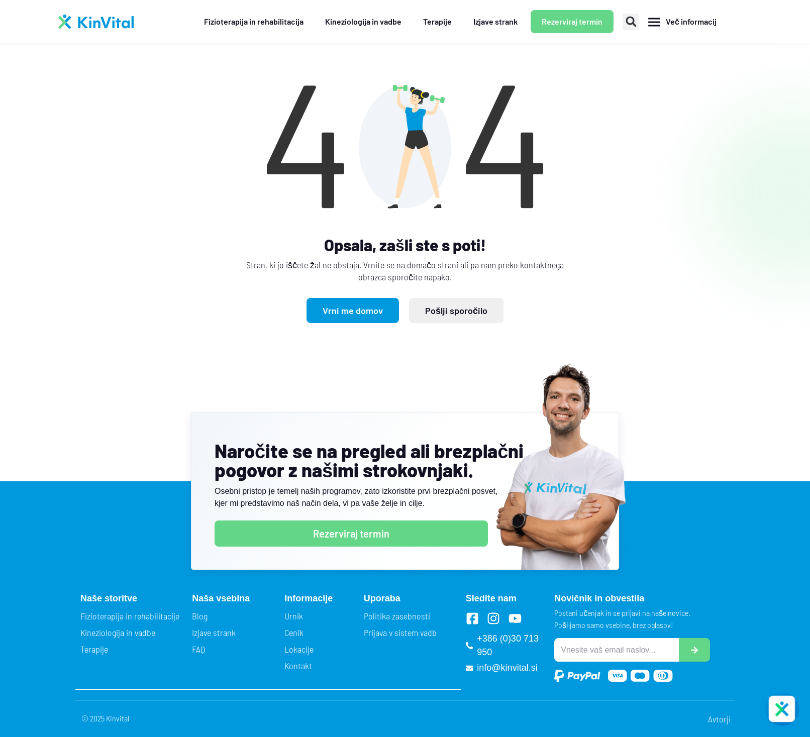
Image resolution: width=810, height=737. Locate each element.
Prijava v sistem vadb (400, 632)
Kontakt (298, 665)
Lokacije (299, 649)
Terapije (94, 649)
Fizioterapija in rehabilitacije (129, 615)
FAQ (198, 649)
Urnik (293, 615)
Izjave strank (214, 632)
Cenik (293, 632)
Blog (200, 615)
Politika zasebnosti (397, 615)
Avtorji (719, 718)
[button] (631, 22)
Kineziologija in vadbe (117, 632)
